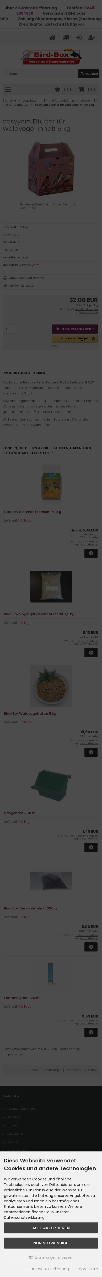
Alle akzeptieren (51, 1228)
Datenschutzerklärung (48, 1269)
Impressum (87, 1269)
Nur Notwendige (50, 1243)
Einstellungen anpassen (51, 1257)
